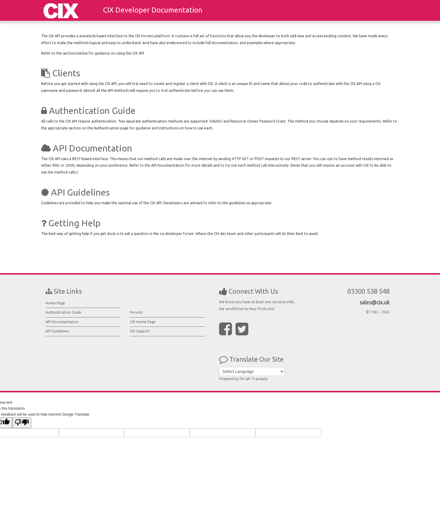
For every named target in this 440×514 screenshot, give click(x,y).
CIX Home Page (143, 322)
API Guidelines (57, 331)
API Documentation (62, 322)
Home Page (55, 303)
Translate (254, 379)
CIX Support (140, 331)
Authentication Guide (63, 312)
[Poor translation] (21, 422)
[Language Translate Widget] (252, 371)
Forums (136, 312)
